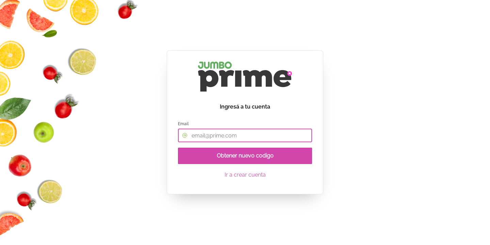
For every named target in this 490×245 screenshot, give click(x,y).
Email (183, 123)
